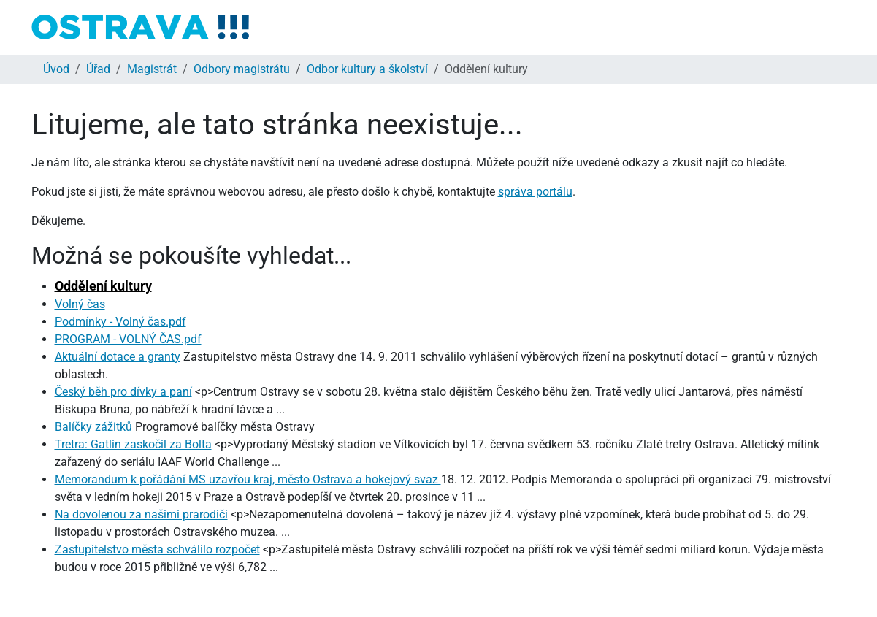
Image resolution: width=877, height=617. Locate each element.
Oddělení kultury (103, 286)
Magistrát (152, 69)
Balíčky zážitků (93, 427)
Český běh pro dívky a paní (123, 392)
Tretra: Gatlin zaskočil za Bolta (133, 444)
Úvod (56, 69)
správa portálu (535, 192)
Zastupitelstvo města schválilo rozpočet (157, 549)
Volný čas (80, 304)
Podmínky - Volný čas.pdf (120, 322)
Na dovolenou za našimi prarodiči (141, 514)
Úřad (98, 69)
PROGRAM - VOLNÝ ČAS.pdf (128, 339)
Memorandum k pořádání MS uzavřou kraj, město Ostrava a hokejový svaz (248, 479)
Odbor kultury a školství (367, 69)
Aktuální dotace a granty (117, 357)
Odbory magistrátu (242, 69)
